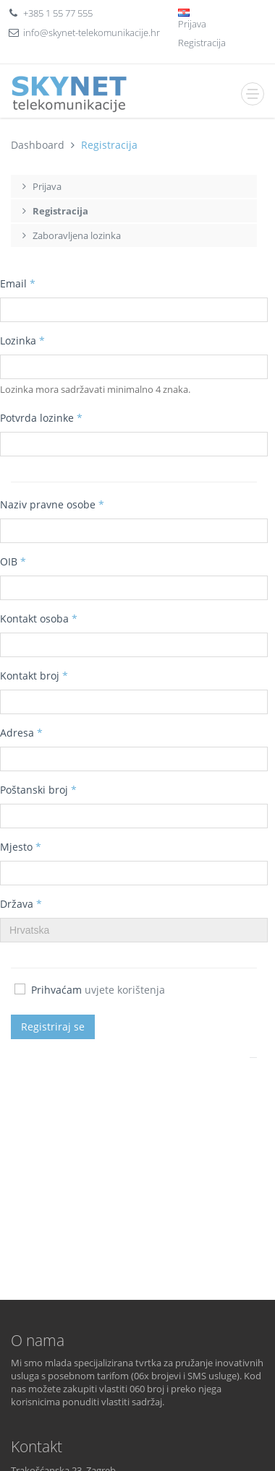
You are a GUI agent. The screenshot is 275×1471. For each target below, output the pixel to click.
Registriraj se (53, 1026)
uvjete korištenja (125, 990)
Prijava (192, 23)
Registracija (202, 42)
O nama (37, 1340)
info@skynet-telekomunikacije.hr (91, 32)
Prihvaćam (89, 990)
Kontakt (36, 1446)
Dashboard (37, 145)
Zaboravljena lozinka (69, 235)
